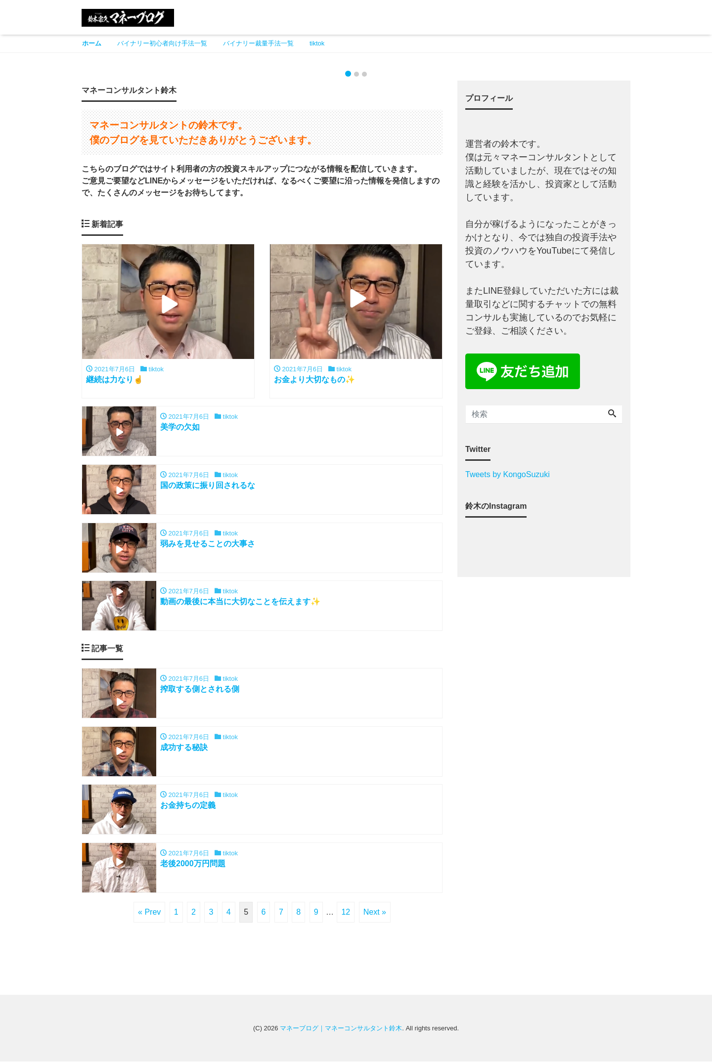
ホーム (91, 43)
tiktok (317, 43)
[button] (53, 59)
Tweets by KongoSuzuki (507, 474)
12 (345, 913)
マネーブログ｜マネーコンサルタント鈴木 (341, 1029)
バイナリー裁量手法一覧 (258, 43)
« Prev (149, 913)
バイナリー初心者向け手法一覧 (162, 43)
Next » (374, 913)
